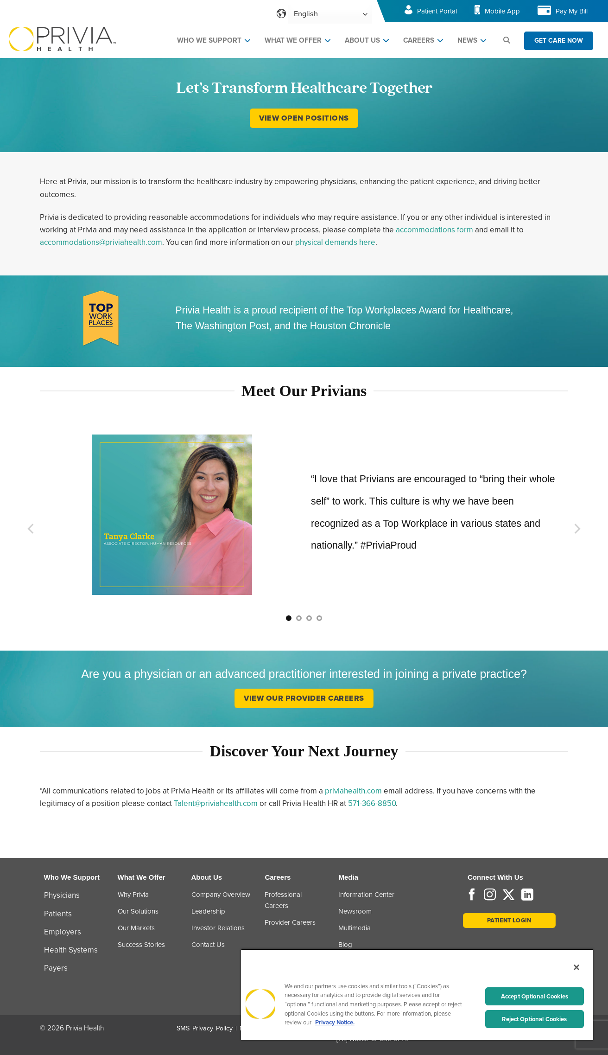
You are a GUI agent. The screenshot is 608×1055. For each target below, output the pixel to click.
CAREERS (418, 40)
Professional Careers (283, 900)
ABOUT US (362, 40)
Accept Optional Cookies (534, 996)
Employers (62, 932)
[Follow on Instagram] (490, 895)
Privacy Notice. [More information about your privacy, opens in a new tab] (335, 1022)
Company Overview (220, 894)
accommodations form (434, 230)
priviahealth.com (353, 791)
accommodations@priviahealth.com (101, 242)
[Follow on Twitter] (508, 895)
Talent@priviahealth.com (216, 803)
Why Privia (133, 894)
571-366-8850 (372, 803)
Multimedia (354, 928)
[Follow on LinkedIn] (527, 895)
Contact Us (208, 945)
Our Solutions (138, 911)
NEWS (467, 40)
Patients (58, 914)
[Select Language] (330, 14)
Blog (345, 945)
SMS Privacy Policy (205, 1028)
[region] (417, 994)
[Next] (576, 528)
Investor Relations (218, 928)
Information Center (366, 894)
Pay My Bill (572, 11)
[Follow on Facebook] (472, 895)
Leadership (208, 911)
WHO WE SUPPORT (209, 40)
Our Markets (136, 928)
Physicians (62, 895)
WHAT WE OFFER (293, 40)
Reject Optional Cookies (534, 1019)
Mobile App (502, 11)
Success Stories (141, 945)
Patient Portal (437, 11)
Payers (56, 968)
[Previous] (31, 528)
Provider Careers (290, 922)
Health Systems (71, 950)
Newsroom (355, 911)
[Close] (576, 967)
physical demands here (335, 242)
